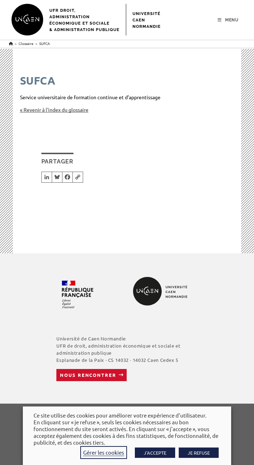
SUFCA (44, 43)
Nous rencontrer (88, 375)
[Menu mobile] (228, 19)
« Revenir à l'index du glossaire (54, 109)
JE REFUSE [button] (199, 453)
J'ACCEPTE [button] (155, 453)
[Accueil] (11, 43)
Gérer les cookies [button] (103, 452)
